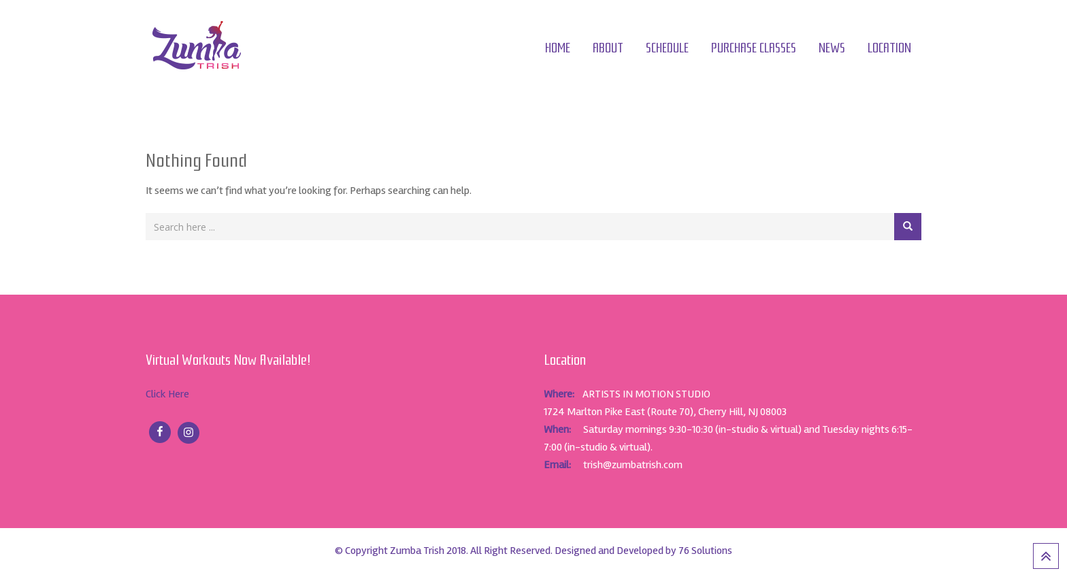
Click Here (167, 394)
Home (557, 48)
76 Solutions (705, 550)
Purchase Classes (753, 48)
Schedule (667, 48)
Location (889, 48)
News (832, 48)
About (608, 48)
